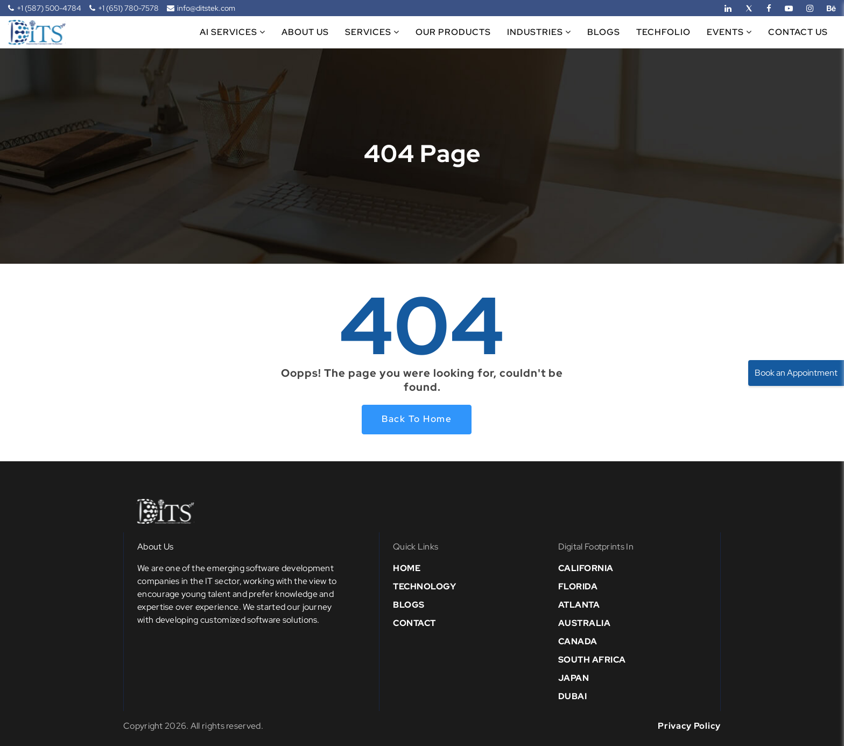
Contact (414, 623)
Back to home (417, 419)
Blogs (603, 32)
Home (406, 568)
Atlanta (579, 604)
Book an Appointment (796, 372)
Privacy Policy (689, 725)
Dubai (572, 696)
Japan (573, 678)
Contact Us (798, 32)
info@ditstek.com (201, 8)
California (586, 568)
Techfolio (663, 32)
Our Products (453, 32)
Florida (578, 586)
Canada (577, 641)
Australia (584, 623)
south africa (592, 659)
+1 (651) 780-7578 (124, 8)
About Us (305, 32)
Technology (424, 586)
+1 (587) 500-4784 (44, 8)
